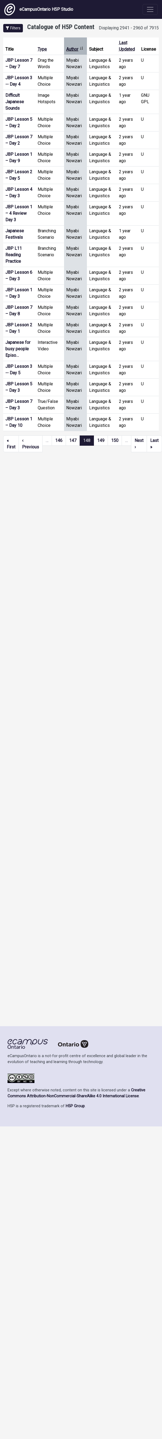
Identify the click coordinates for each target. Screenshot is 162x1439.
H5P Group (75, 1106)
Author (74, 49)
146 (58, 440)
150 (114, 440)
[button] (13, 28)
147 (72, 440)
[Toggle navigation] (150, 9)
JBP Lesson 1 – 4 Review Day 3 (18, 213)
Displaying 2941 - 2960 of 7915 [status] (129, 27)
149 (100, 440)
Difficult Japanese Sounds (14, 102)
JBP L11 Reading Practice (13, 255)
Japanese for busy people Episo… (17, 349)
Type (42, 49)
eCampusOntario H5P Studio (38, 9)
